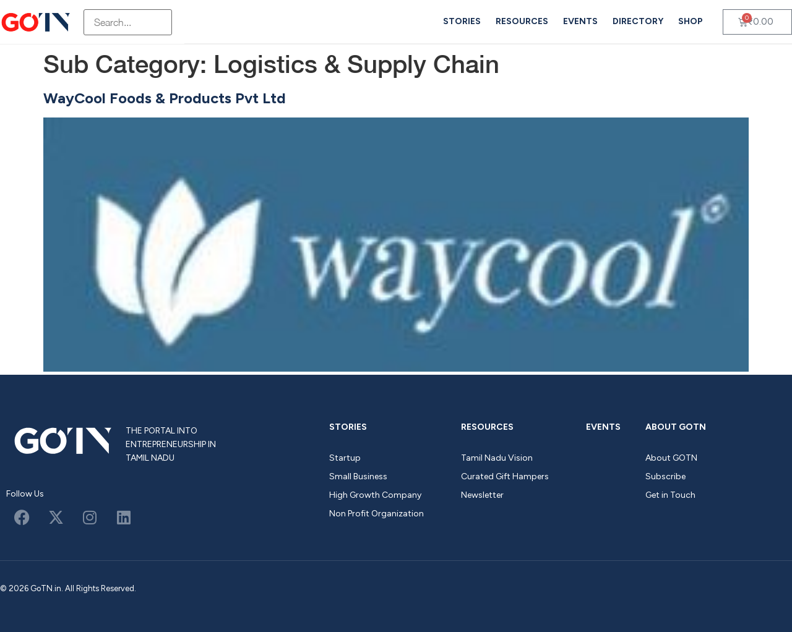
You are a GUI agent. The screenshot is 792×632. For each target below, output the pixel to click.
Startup (345, 458)
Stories (462, 21)
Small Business (358, 476)
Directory (638, 21)
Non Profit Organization (376, 513)
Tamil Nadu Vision (497, 458)
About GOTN (675, 427)
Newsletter (482, 495)
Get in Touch (670, 495)
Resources (522, 21)
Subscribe (665, 476)
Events (580, 21)
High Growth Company (375, 495)
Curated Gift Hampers (505, 476)
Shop (690, 21)
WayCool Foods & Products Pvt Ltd (164, 98)
